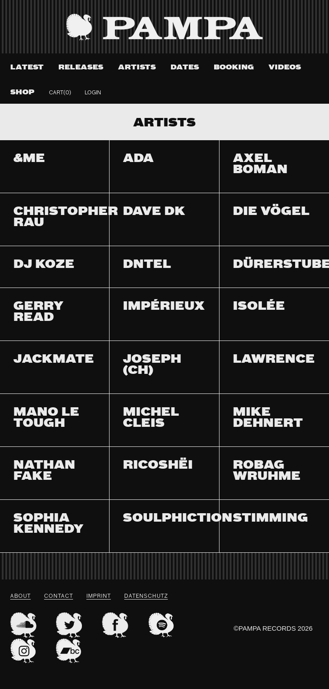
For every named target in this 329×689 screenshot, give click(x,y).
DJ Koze (43, 265)
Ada (138, 159)
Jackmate (53, 359)
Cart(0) (60, 93)
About (20, 596)
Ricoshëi (158, 465)
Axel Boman (260, 165)
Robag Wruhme (267, 471)
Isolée (259, 306)
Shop (22, 92)
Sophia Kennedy (48, 524)
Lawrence (274, 359)
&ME (29, 159)
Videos (284, 67)
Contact (58, 596)
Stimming (270, 518)
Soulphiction (177, 518)
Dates (185, 67)
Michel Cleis (151, 418)
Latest (27, 67)
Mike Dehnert (268, 418)
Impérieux (164, 306)
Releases (80, 67)
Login (93, 93)
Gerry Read (38, 312)
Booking (234, 67)
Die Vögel (271, 212)
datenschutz (146, 596)
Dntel (147, 265)
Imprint (98, 596)
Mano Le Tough (46, 418)
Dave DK (154, 212)
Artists (137, 67)
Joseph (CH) (152, 365)
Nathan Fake (44, 471)
